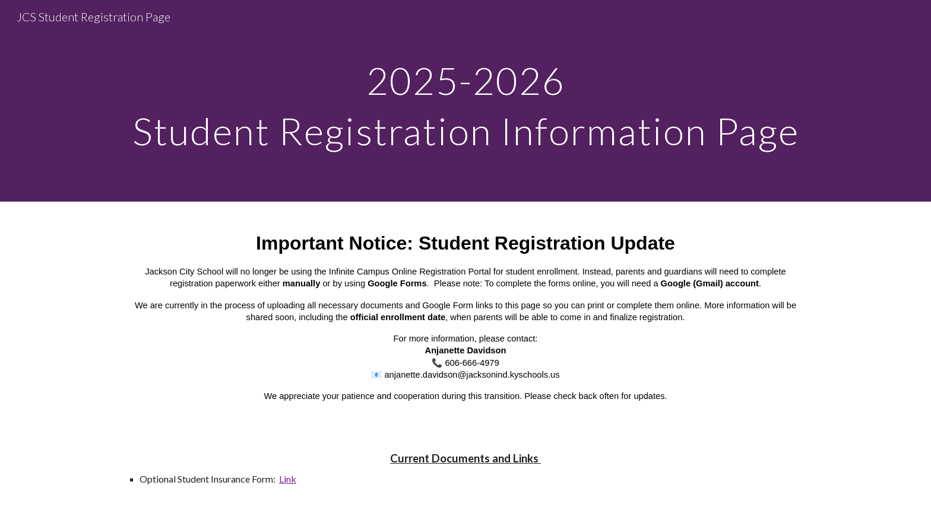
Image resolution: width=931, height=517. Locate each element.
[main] (465, 101)
